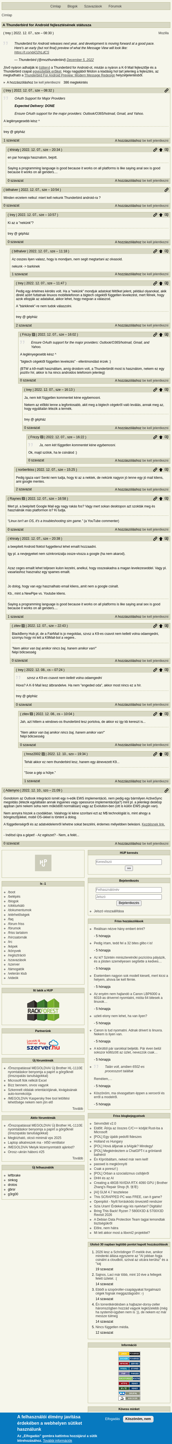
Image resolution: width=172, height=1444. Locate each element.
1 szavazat (11, 140)
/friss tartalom (18, 933)
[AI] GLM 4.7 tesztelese (111, 1192)
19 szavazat (104, 1269)
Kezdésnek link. (153, 824)
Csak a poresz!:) (106, 1169)
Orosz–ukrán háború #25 (26, 1152)
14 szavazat (104, 1284)
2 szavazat (24, 325)
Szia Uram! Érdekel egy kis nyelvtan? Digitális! (128, 1206)
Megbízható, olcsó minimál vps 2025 (34, 1138)
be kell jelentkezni (47, 82)
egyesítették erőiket (47, 71)
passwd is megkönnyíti (110, 1164)
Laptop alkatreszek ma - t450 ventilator (36, 1142)
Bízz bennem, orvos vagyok (28, 1085)
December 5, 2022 (80, 60)
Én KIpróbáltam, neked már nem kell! (121, 1159)
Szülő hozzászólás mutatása (166, 150)
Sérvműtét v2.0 (105, 1123)
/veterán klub (17, 973)
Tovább (77, 1109)
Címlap (55, 6)
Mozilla (164, 33)
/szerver (14, 964)
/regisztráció (17, 955)
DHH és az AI (104, 1178)
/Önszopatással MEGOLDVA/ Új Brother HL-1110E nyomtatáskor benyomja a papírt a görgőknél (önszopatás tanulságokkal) (45, 1072)
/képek (13, 946)
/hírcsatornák (17, 937)
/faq (10, 919)
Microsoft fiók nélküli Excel (27, 1080)
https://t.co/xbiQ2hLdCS (31, 52)
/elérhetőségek (19, 915)
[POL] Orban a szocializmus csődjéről (121, 1173)
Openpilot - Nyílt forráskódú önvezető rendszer (128, 1202)
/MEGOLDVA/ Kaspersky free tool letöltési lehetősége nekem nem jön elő (39, 1100)
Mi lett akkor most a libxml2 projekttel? (122, 1233)
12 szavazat (104, 1333)
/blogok (13, 901)
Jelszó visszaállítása (109, 911)
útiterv (44, 67)
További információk (57, 1441)
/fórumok (14, 928)
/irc (10, 942)
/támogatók (16, 969)
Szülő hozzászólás (161, 150)
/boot (11, 892)
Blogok (72, 6)
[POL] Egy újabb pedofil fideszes (117, 1137)
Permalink (166, 90)
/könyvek (14, 951)
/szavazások (17, 960)
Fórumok (115, 6)
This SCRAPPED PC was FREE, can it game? (128, 1197)
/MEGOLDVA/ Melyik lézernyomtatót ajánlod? (41, 1147)
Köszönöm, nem (138, 1419)
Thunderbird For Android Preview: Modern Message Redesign (69, 75)
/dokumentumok (19, 910)
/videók (13, 978)
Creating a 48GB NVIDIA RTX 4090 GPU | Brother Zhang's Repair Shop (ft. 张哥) (131, 1185)
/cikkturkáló (16, 906)
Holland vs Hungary (108, 1141)
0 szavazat (15, 181)
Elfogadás (112, 1419)
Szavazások (93, 6)
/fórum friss (16, 924)
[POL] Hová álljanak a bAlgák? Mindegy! (123, 1146)
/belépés (14, 897)
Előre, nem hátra (106, 1228)
